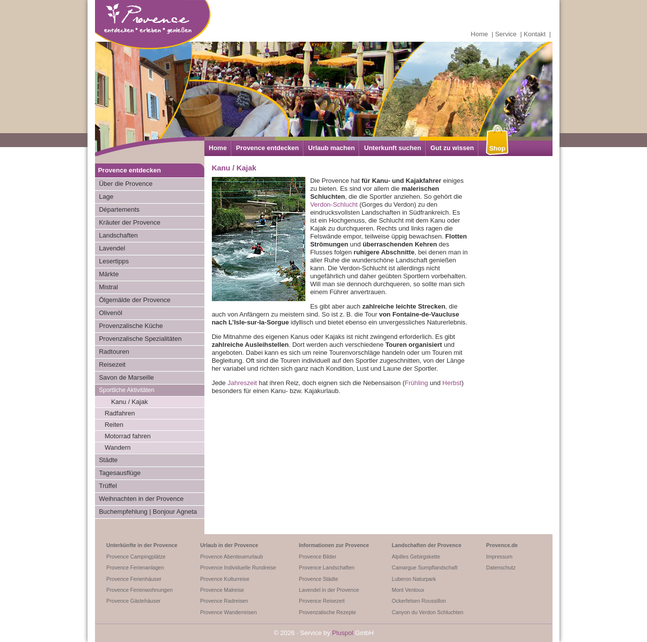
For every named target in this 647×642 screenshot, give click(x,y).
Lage (106, 196)
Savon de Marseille (126, 377)
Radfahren (119, 413)
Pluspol (343, 633)
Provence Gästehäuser (133, 601)
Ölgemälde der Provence (135, 300)
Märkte (109, 274)
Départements (119, 209)
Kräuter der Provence (130, 222)
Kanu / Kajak (129, 401)
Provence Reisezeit (322, 601)
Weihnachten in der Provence (141, 498)
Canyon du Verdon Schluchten (427, 612)
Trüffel (108, 485)
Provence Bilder (317, 557)
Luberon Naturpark (414, 579)
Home (479, 34)
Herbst (452, 383)
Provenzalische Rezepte (327, 612)
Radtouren (114, 351)
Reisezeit (112, 364)
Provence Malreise (222, 590)
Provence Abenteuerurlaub (231, 557)
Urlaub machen (331, 148)
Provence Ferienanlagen (135, 567)
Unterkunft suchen (392, 148)
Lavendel (112, 248)
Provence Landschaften (327, 567)
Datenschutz (501, 567)
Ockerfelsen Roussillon (419, 601)
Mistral (108, 287)
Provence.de (502, 545)
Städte (108, 460)
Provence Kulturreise (224, 579)
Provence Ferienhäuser (134, 579)
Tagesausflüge (120, 473)
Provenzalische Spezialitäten (140, 338)
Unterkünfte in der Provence (142, 545)
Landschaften (118, 235)
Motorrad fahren (127, 436)
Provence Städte (318, 579)
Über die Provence (126, 183)
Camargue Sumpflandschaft (425, 567)
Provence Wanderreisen (228, 612)
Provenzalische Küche (131, 325)
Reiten (113, 424)
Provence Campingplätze (136, 557)
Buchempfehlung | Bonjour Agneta (148, 511)
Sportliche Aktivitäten (126, 390)
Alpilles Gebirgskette (416, 557)
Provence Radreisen (224, 601)
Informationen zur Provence (334, 545)
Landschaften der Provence (427, 545)
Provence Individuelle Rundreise (238, 567)
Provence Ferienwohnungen (139, 590)
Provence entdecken (267, 148)
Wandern (117, 447)
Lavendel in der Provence (329, 590)
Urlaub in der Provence (229, 545)
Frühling (416, 383)
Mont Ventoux (408, 590)
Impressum (499, 557)
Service (505, 34)
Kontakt (535, 34)
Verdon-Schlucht (334, 204)
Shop (497, 148)
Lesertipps (114, 261)
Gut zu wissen (451, 148)
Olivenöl (110, 313)
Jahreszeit (242, 383)
